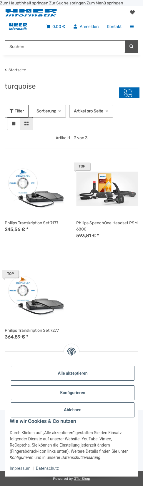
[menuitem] (18, 26)
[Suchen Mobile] (65, 46)
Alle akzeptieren (72, 373)
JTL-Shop (82, 479)
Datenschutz (47, 468)
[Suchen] (131, 46)
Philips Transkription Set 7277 (32, 330)
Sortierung (46, 111)
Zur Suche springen (68, 3)
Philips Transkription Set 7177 (31, 222)
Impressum (20, 468)
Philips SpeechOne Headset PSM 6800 (107, 226)
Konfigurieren (72, 392)
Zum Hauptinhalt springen (24, 3)
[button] (132, 13)
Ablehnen (72, 409)
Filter (16, 111)
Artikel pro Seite (88, 111)
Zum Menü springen (105, 3)
